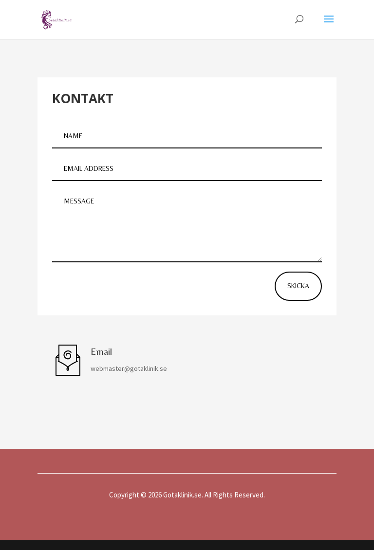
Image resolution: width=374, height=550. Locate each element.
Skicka (298, 286)
